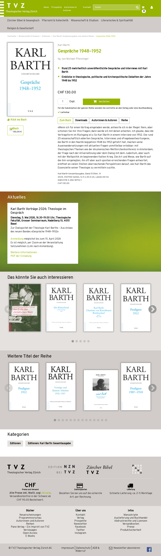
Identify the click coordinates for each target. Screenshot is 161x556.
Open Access (30, 533)
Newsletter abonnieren (124, 548)
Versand (46, 493)
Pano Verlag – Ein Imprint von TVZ (30, 527)
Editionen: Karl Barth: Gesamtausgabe (49, 443)
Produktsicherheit (130, 530)
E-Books (30, 536)
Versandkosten (130, 524)
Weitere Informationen (24, 252)
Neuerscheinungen (30, 515)
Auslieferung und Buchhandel (130, 518)
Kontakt (87, 7)
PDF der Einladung (21, 256)
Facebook (80, 527)
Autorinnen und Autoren (30, 521)
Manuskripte (131, 515)
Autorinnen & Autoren (70, 9)
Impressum (67, 548)
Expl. (72, 101)
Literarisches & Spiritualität (117, 20)
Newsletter (80, 524)
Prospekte (56, 7)
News (46, 7)
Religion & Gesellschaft (20, 28)
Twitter (80, 530)
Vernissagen (30, 530)
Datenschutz (83, 548)
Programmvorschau (30, 518)
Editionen (15, 443)
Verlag (80, 518)
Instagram (80, 533)
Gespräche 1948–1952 (105, 36)
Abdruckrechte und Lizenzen (130, 521)
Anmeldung (17, 239)
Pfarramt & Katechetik (55, 20)
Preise (130, 527)
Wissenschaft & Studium (84, 20)
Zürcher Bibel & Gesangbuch (23, 20)
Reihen (30, 524)
